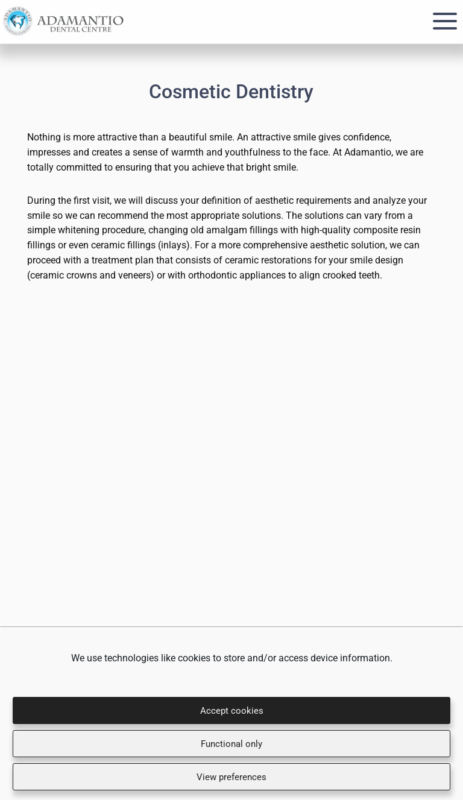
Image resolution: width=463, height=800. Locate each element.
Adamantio (63, 21)
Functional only (231, 744)
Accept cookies (231, 710)
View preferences (231, 777)
